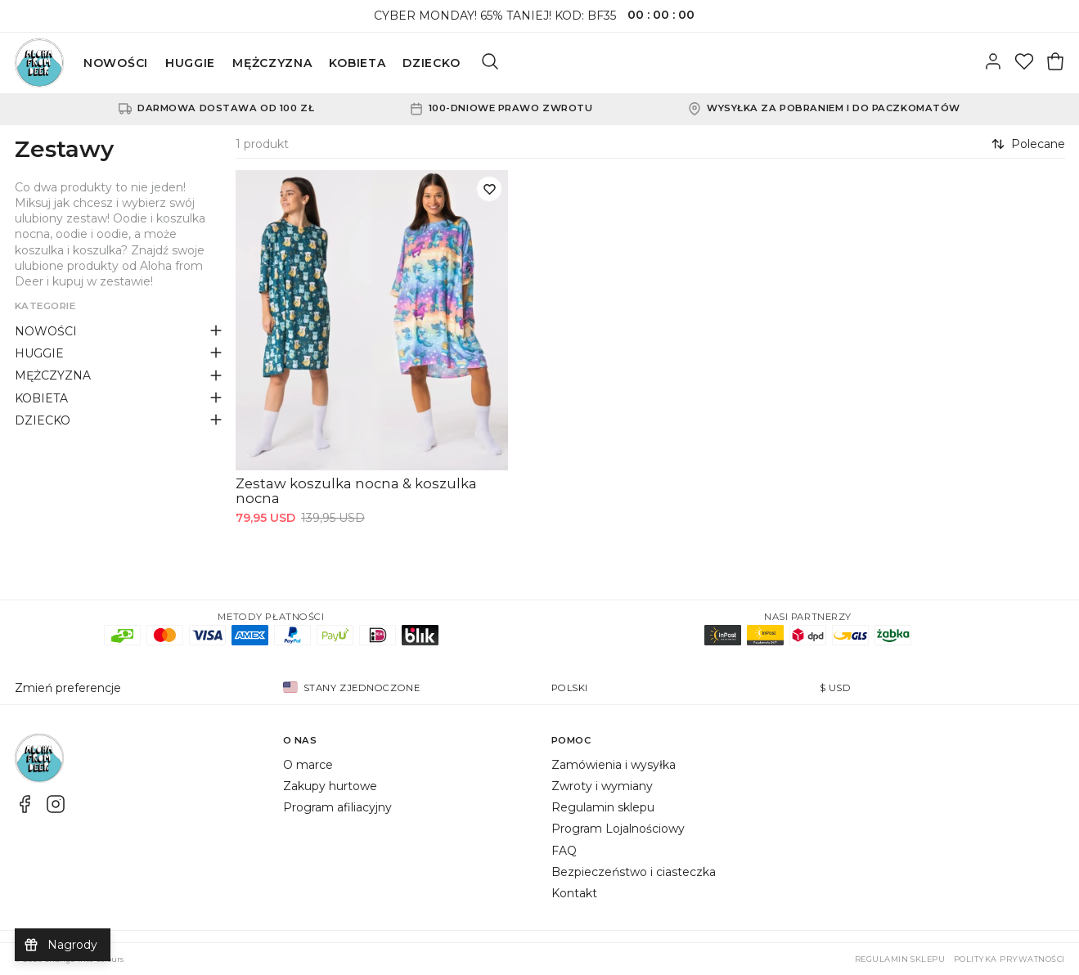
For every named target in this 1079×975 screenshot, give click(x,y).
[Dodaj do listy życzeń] (489, 189)
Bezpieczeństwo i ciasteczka (633, 872)
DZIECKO (431, 63)
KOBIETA (357, 63)
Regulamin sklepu (602, 807)
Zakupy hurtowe (330, 786)
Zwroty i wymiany (602, 786)
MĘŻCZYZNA (272, 63)
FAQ (564, 850)
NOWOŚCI (115, 63)
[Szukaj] (490, 63)
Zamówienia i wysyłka (613, 764)
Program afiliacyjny (337, 807)
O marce (308, 764)
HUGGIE (190, 63)
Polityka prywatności (1009, 959)
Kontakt (574, 893)
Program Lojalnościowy (618, 828)
